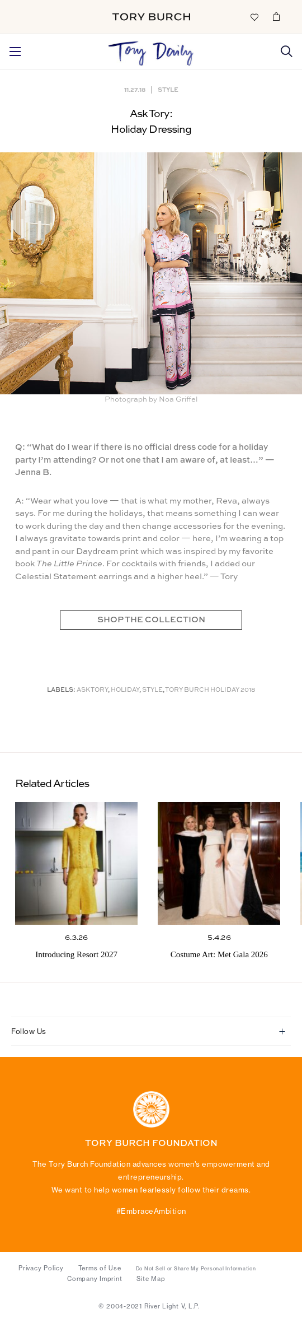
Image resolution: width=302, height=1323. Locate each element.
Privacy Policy (41, 1268)
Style (168, 89)
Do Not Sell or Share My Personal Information (196, 1268)
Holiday (125, 690)
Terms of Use (99, 1268)
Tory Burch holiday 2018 (210, 690)
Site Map (150, 1279)
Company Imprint (94, 1279)
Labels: (61, 690)
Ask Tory (92, 690)
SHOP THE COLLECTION (151, 620)
